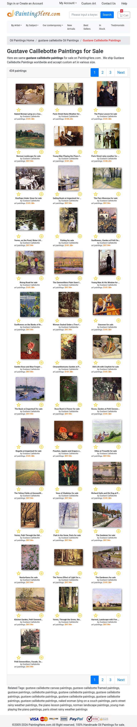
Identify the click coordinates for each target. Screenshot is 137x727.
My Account (68, 3)
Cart (124, 14)
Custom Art (89, 3)
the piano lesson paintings (55, 705)
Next (121, 72)
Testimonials (117, 25)
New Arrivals (71, 27)
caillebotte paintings (44, 692)
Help (124, 3)
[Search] (84, 14)
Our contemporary (52, 25)
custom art (69, 62)
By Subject (31, 25)
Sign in (11, 3)
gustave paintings (19, 692)
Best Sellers (87, 27)
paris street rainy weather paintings (65, 709)
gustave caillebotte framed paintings (96, 688)
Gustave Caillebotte (31, 116)
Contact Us (109, 3)
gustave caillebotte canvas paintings (49, 688)
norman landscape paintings (91, 705)
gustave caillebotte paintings (77, 692)
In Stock (102, 27)
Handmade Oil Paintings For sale (33, 14)
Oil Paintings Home (22, 40)
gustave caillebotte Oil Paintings (58, 40)
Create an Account (31, 3)
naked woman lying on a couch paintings (84, 701)
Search (107, 14)
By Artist (15, 25)
